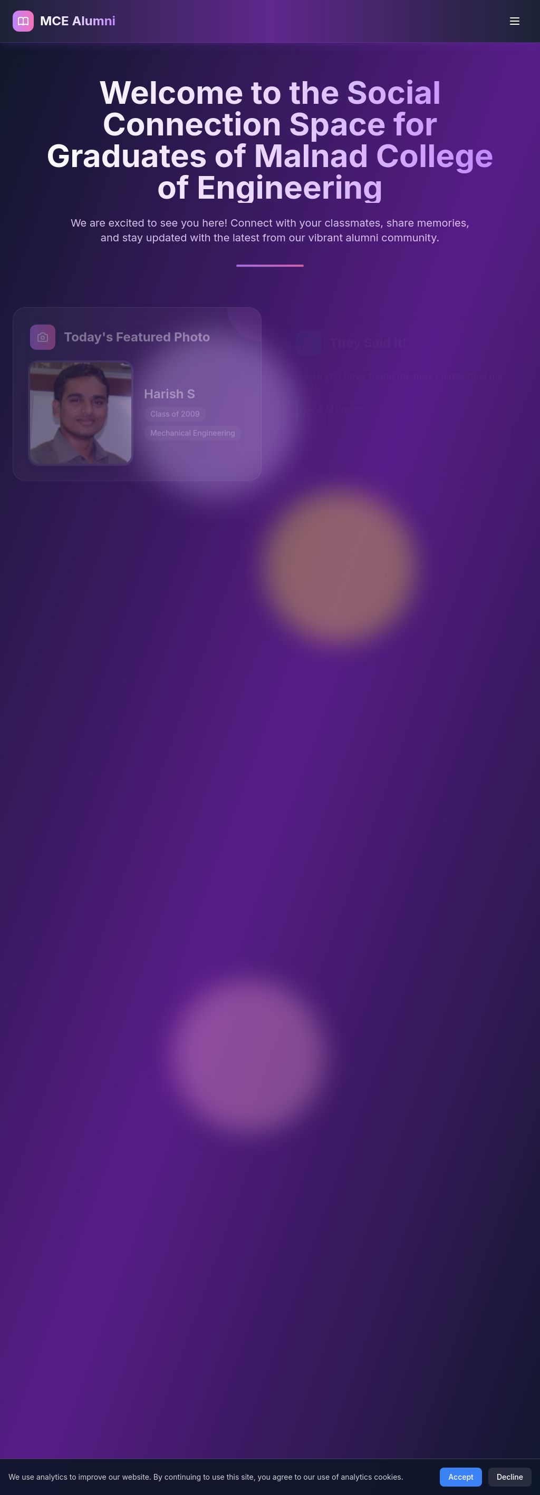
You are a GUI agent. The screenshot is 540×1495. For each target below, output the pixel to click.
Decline (510, 1476)
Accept (461, 1476)
